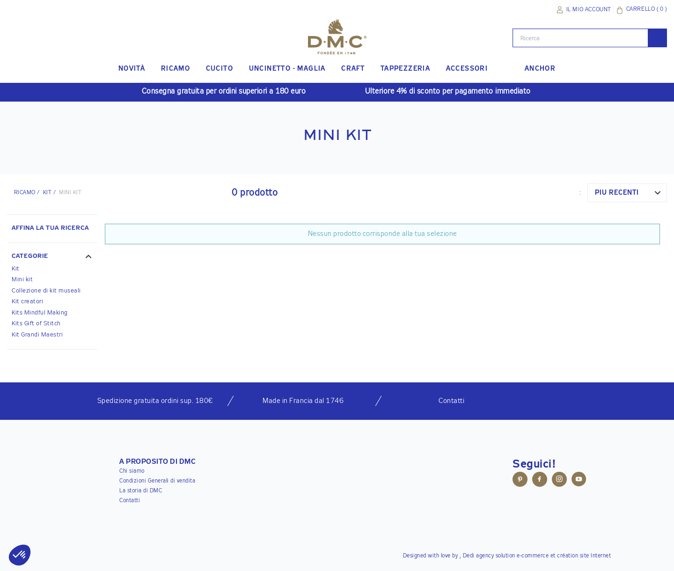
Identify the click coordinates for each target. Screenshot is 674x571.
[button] (52, 257)
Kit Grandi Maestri (37, 335)
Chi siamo (132, 471)
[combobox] (627, 192)
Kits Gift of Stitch (36, 324)
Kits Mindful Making (40, 313)
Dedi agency (478, 556)
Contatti (129, 501)
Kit (47, 193)
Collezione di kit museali (46, 291)
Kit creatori (27, 302)
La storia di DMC (140, 491)
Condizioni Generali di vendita (157, 481)
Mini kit (22, 280)
